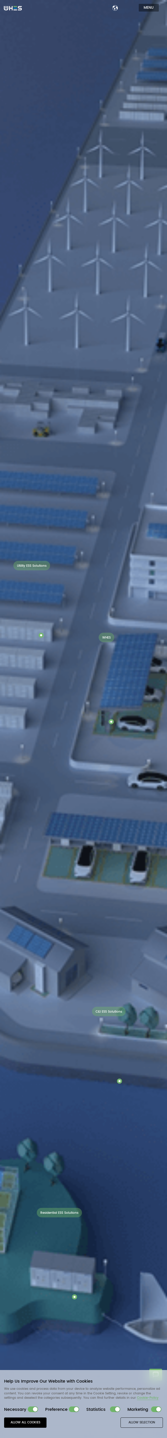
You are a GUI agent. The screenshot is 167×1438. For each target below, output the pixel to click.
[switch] (33, 1409)
